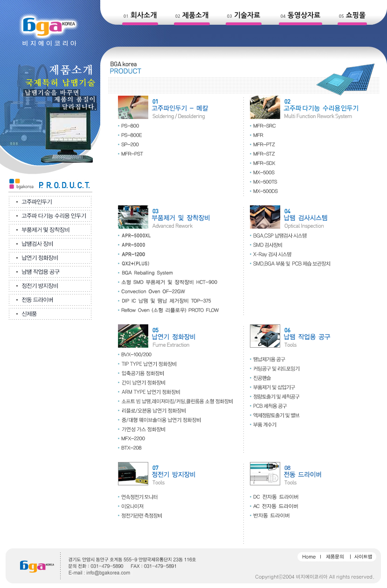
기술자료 (247, 15)
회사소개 (144, 15)
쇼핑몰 (356, 15)
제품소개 (195, 15)
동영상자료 (304, 15)
